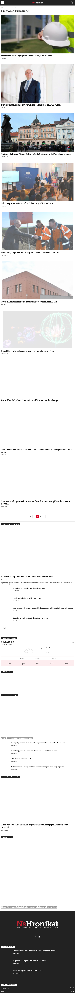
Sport (2, 971)
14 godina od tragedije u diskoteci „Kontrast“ (29, 588)
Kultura (3, 965)
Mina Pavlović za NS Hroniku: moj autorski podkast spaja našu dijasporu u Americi (34, 826)
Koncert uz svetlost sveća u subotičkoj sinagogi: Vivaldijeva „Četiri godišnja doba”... (43, 608)
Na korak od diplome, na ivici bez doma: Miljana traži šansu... (28, 576)
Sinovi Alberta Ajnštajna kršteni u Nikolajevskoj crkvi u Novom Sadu (29, 880)
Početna (3, 8)
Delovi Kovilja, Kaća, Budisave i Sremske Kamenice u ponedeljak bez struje (34, 751)
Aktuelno (3, 977)
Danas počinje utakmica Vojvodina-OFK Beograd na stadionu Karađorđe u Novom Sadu (38, 743)
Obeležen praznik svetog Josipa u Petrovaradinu (30, 618)
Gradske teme (5, 961)
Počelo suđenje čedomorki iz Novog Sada (27, 598)
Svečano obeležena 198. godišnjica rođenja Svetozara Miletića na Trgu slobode (36, 154)
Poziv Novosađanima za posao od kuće (17, 738)
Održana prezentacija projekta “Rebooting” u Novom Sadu (27, 203)
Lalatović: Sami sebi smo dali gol (21, 759)
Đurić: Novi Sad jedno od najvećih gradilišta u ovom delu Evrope (29, 400)
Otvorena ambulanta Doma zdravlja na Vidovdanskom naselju (29, 302)
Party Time (4, 980)
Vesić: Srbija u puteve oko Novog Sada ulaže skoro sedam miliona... (31, 252)
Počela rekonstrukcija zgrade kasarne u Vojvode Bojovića (26, 55)
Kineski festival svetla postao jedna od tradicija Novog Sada (27, 351)
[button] (71, 3)
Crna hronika (5, 968)
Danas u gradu (5, 974)
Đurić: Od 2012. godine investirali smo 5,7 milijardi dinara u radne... (31, 105)
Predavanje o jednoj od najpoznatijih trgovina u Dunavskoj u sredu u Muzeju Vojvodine (37, 767)
